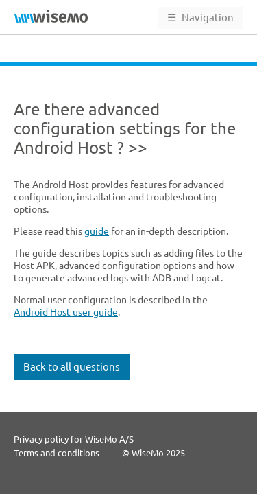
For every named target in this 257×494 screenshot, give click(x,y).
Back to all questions (71, 353)
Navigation (200, 17)
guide (96, 217)
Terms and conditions (56, 453)
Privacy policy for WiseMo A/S (74, 439)
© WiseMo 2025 (153, 453)
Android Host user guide (66, 298)
